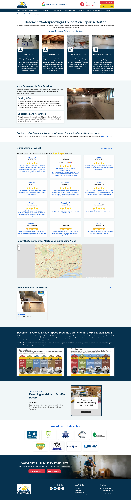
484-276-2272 (92, 5)
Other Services (97, 10)
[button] (19, 246)
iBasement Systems (25, 336)
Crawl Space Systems (42, 336)
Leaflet (88, 277)
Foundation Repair (84, 10)
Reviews (78, 490)
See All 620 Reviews (107, 148)
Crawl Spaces (57, 10)
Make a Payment (107, 6)
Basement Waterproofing (30, 10)
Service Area (28, 14)
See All (112, 288)
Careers (78, 488)
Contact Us (107, 2)
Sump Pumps (45, 10)
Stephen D (22, 314)
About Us (109, 10)
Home (18, 10)
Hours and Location (82, 494)
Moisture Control (70, 10)
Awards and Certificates (65, 426)
